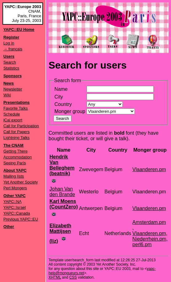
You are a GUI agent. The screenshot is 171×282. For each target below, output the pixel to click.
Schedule (11, 114)
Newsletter (12, 89)
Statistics (11, 68)
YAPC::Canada (16, 213)
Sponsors (12, 76)
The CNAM (13, 145)
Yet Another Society (20, 182)
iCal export (12, 120)
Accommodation (17, 157)
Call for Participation (21, 126)
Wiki (7, 95)
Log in (8, 43)
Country (63, 104)
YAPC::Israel (14, 207)
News (8, 83)
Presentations (16, 102)
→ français (12, 49)
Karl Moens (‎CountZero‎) (63, 204)
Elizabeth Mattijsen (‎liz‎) (60, 233)
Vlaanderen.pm (149, 169)
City (58, 96)
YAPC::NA (12, 201)
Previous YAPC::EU (20, 219)
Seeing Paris (14, 163)
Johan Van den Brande (62, 191)
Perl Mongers (15, 188)
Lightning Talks (16, 137)
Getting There (15, 151)
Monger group (69, 111)
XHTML (55, 277)
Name (61, 89)
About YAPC (15, 170)
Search (9, 62)
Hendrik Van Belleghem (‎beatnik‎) (62, 165)
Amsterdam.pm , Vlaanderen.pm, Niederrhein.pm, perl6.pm (150, 233)
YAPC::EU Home (18, 29)
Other (8, 226)
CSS (73, 277)
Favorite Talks (15, 108)
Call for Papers (16, 131)
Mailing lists (13, 176)
